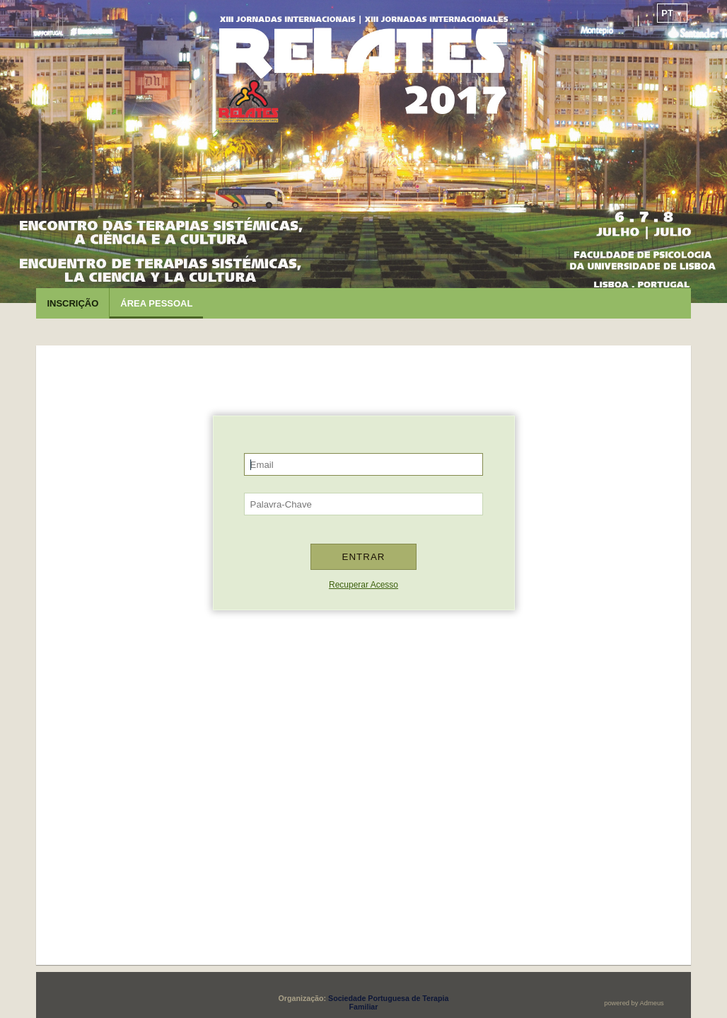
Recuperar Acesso (363, 585)
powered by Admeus (634, 1003)
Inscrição (72, 303)
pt (671, 13)
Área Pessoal (156, 303)
